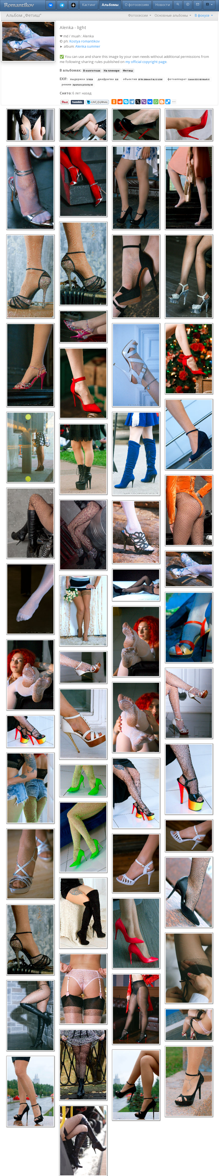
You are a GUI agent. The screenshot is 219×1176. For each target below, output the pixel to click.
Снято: (65, 93)
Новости (162, 4)
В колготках (91, 70)
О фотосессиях (137, 4)
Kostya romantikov (84, 41)
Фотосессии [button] (138, 15)
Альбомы (110, 4)
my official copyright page (146, 61)
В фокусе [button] (202, 15)
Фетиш (128, 70)
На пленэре (112, 70)
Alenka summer (87, 46)
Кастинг (88, 4)
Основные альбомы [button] (172, 15)
